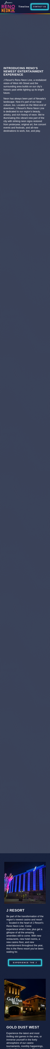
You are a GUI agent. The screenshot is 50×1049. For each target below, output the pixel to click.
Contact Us (39, 7)
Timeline (24, 7)
